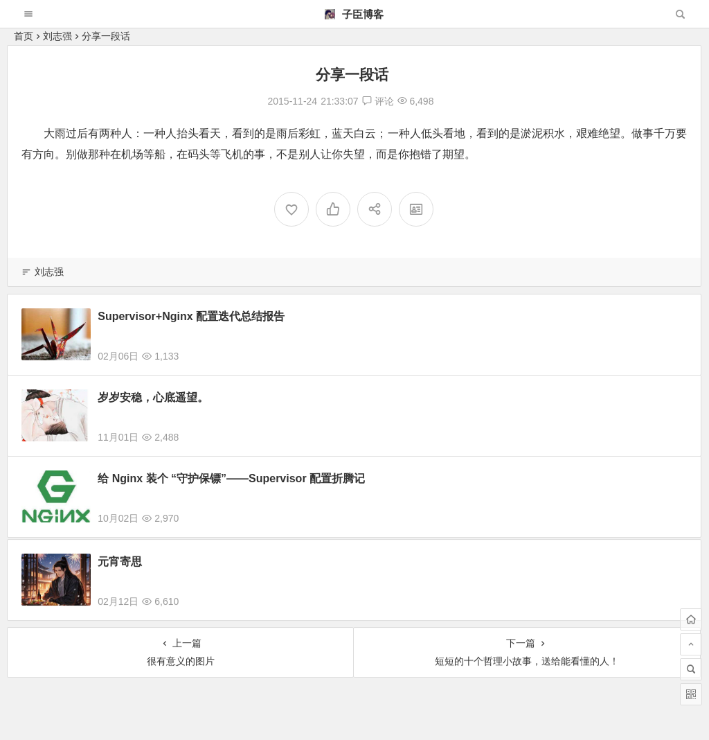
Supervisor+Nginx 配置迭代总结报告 (191, 316)
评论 (378, 101)
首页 (23, 36)
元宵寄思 (120, 570)
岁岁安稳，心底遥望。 (153, 397)
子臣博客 (354, 14)
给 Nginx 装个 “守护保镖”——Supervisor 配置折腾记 (231, 478)
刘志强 (57, 36)
